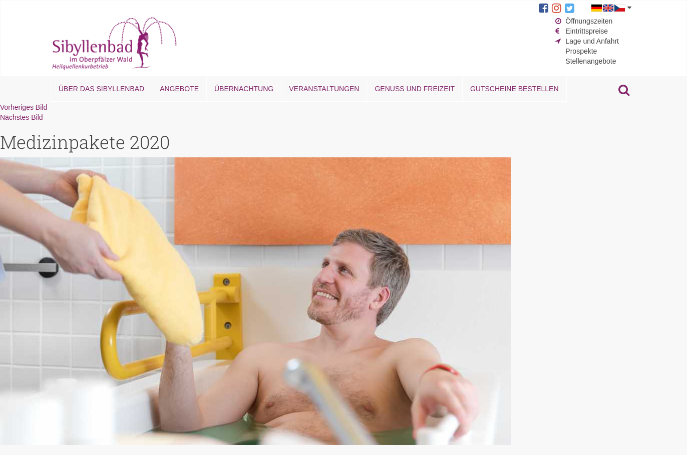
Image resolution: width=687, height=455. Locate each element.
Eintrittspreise (586, 31)
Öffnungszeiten (588, 21)
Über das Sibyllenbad (101, 89)
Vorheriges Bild (23, 107)
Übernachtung (243, 89)
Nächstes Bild (21, 117)
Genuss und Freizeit (414, 89)
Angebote (179, 89)
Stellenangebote (590, 61)
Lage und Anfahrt (592, 41)
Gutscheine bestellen (514, 89)
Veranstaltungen (324, 89)
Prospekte (581, 51)
